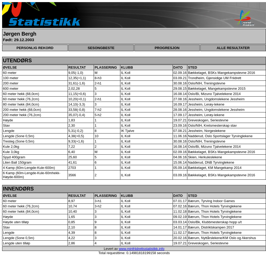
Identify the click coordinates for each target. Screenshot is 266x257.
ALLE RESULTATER (233, 48)
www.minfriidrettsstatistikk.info (141, 249)
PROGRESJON (167, 48)
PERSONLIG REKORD (35, 48)
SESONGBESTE (101, 48)
